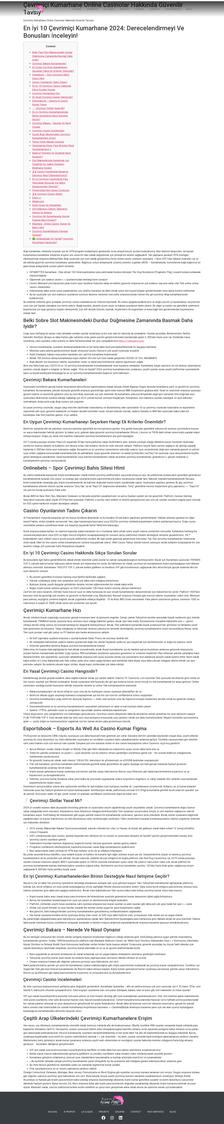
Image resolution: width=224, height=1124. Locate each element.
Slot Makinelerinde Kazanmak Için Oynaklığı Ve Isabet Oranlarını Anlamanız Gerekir (50, 164)
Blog (132, 13)
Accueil (80, 5)
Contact (162, 5)
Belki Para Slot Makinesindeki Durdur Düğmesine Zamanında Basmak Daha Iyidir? (52, 56)
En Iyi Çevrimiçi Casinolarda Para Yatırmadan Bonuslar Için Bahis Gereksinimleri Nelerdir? (50, 183)
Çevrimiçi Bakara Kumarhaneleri (49, 63)
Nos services (181, 5)
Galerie (145, 5)
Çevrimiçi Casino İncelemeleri (48, 130)
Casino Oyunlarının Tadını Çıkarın (49, 82)
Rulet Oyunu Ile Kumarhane (46, 205)
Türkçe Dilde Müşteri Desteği (48, 141)
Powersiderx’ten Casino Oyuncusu (50, 190)
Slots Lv (36, 197)
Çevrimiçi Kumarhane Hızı (46, 93)
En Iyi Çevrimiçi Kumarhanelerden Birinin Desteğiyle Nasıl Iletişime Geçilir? (50, 116)
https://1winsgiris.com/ (131, 340)
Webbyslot (38, 201)
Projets (130, 5)
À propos (96, 5)
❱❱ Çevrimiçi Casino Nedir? (47, 194)
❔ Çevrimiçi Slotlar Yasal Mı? (48, 108)
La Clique (113, 5)
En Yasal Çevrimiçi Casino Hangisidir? (52, 97)
